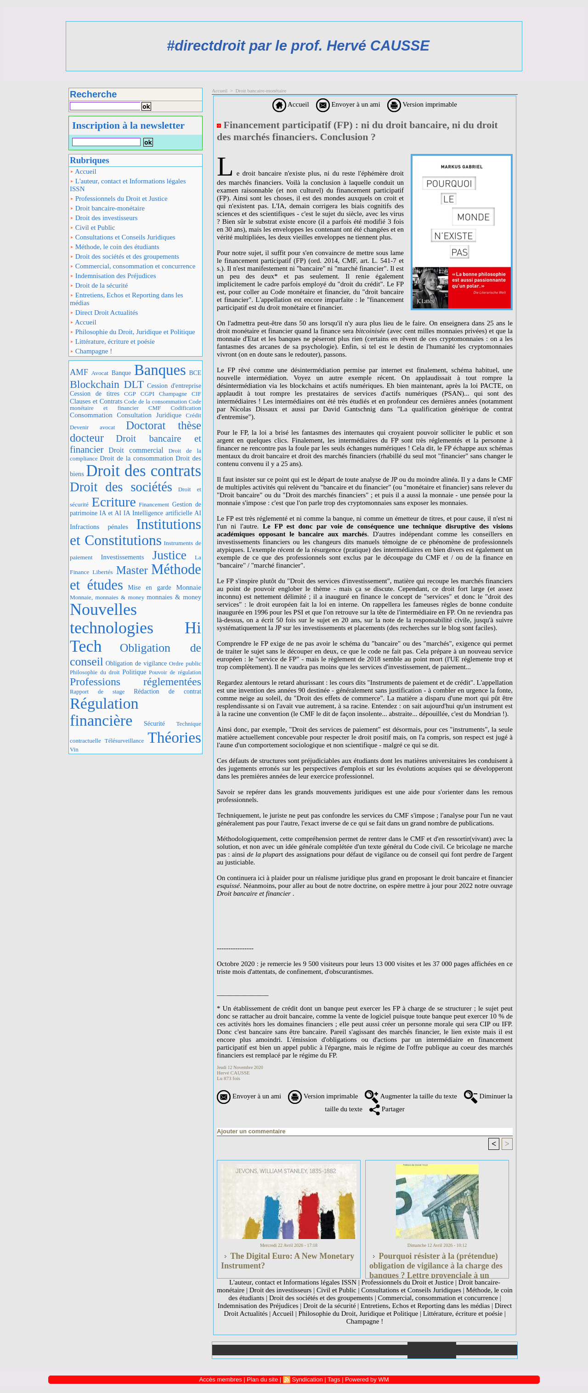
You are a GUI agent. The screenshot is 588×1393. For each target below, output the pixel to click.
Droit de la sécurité (99, 285)
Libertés (102, 572)
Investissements (122, 557)
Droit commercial (135, 450)
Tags (334, 1379)
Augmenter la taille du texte (411, 1096)
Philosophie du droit (95, 672)
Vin (74, 749)
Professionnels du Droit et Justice (119, 198)
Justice (170, 555)
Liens (383, 1350)
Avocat (99, 373)
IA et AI (111, 513)
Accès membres (220, 1379)
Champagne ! (91, 351)
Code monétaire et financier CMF (135, 404)
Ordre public (185, 663)
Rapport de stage (97, 691)
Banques (160, 370)
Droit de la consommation (136, 458)
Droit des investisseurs (104, 218)
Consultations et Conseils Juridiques (122, 237)
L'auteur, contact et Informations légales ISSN (128, 185)
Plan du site (487, 1350)
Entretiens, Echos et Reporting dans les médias (126, 299)
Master (132, 570)
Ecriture (113, 501)
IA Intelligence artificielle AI (162, 513)
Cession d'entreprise (174, 385)
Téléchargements (334, 1350)
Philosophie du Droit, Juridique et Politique (132, 331)
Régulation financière (104, 712)
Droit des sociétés (121, 486)
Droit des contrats (143, 471)
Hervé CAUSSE (233, 1072)
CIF (196, 393)
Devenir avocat (92, 427)
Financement (154, 504)
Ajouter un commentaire (251, 1131)
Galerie (285, 1350)
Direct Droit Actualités (104, 312)
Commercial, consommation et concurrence (132, 266)
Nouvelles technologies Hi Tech (135, 627)
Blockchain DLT (107, 384)
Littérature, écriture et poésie (112, 341)
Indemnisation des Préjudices (113, 275)
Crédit (193, 415)
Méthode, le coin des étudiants (114, 246)
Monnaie (188, 587)
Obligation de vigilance (136, 663)
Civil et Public (92, 227)
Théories (174, 737)
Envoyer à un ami (348, 104)
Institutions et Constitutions (135, 532)
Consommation (91, 415)
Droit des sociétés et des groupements (124, 256)
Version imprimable (422, 104)
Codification (185, 407)
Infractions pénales (99, 526)
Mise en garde (149, 587)
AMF (79, 372)
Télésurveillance (124, 740)
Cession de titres (94, 393)
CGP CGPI (139, 393)
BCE (195, 373)
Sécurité (154, 723)
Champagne (173, 394)
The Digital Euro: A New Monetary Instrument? (287, 1260)
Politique (134, 672)
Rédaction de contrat (167, 691)
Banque (121, 373)
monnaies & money (174, 597)
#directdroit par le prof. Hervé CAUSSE (298, 46)
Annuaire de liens (432, 1350)
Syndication (307, 1379)
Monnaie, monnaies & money (107, 597)
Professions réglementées (135, 682)
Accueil (83, 171)
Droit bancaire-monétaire (107, 208)
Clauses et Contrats (96, 401)
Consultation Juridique (149, 415)
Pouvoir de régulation (175, 672)
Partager (387, 1109)
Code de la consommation (155, 401)
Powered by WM (367, 1379)
